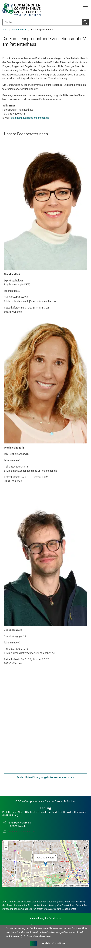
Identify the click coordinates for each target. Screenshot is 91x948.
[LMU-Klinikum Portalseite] (13, 9)
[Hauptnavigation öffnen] (85, 7)
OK (33, 943)
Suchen (86, 22)
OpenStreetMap (70, 886)
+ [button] (6, 843)
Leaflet (56, 886)
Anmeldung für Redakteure (46, 918)
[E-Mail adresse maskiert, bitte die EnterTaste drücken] (21, 831)
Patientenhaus (19, 29)
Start (4, 29)
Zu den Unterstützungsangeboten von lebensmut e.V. (45, 777)
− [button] (6, 847)
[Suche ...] (42, 22)
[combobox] (45, 22)
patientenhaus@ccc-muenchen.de (30, 117)
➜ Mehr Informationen (54, 943)
